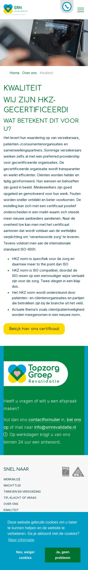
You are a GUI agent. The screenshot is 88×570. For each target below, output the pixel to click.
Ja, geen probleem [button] (62, 555)
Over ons (11, 504)
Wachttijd (12, 485)
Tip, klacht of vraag (20, 497)
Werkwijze (12, 479)
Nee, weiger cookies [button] (25, 555)
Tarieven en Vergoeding (22, 491)
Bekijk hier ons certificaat (34, 329)
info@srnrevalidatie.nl (55, 427)
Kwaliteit (11, 510)
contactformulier (44, 419)
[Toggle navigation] (80, 10)
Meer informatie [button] (21, 540)
